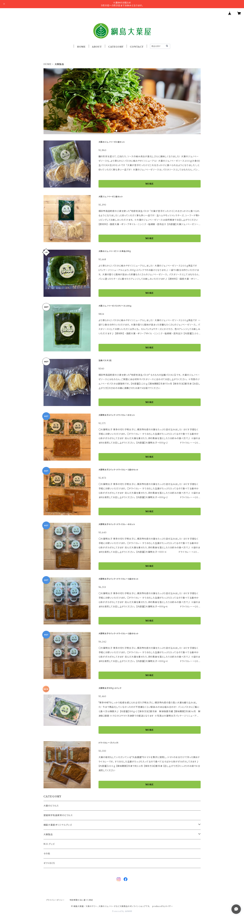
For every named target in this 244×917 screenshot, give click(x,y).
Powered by (122, 911)
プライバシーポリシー (55, 900)
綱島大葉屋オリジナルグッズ (58, 824)
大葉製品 (48, 834)
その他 (47, 853)
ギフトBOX (49, 863)
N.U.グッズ (49, 844)
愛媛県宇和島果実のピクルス (58, 815)
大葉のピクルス (51, 805)
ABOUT (97, 46)
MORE (149, 183)
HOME (81, 46)
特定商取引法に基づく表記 (81, 900)
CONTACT (137, 46)
